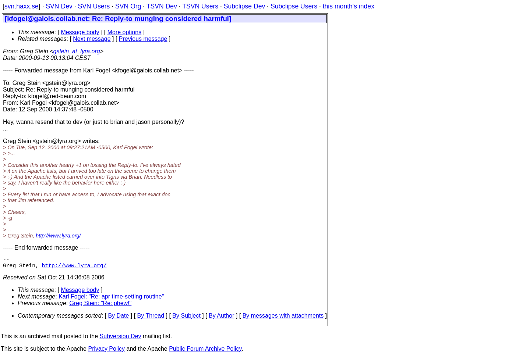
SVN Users (94, 6)
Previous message (143, 39)
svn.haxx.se (21, 6)
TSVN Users (200, 6)
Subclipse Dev (244, 6)
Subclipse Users (294, 6)
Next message (91, 39)
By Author (221, 318)
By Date (118, 318)
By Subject (186, 318)
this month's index (348, 6)
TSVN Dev (161, 6)
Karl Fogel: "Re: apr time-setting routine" (111, 299)
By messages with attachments (283, 318)
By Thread (151, 318)
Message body (80, 32)
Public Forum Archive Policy (205, 352)
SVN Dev (59, 6)
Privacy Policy (106, 352)
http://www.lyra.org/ (58, 236)
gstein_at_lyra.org (76, 51)
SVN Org (128, 6)
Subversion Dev (120, 339)
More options (124, 32)
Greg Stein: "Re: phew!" (101, 306)
